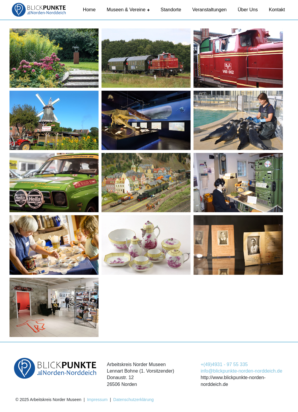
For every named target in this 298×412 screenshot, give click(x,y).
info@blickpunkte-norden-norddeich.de (241, 370)
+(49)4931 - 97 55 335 (224, 364)
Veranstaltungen (209, 9)
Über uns (248, 9)
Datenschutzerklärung (133, 399)
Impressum (97, 399)
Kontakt (277, 9)
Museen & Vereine (128, 9)
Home (89, 9)
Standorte (171, 9)
